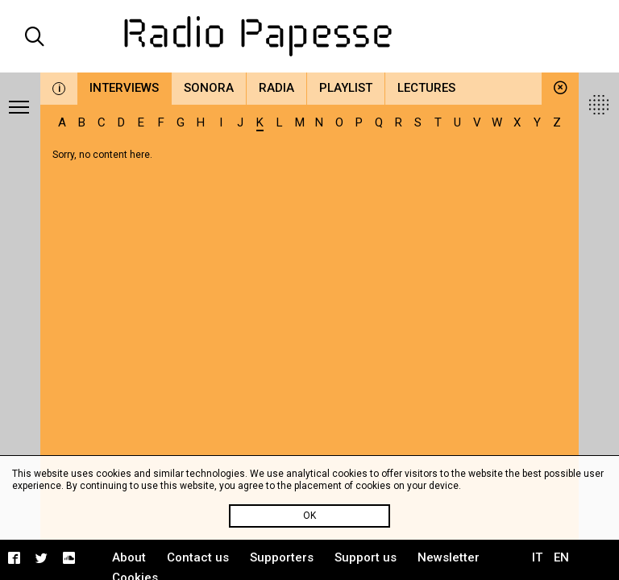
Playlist (345, 88)
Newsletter (449, 557)
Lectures (426, 88)
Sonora (209, 88)
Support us (365, 557)
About (129, 557)
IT (537, 557)
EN (561, 557)
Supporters (282, 557)
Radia (276, 88)
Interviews (124, 88)
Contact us (198, 557)
